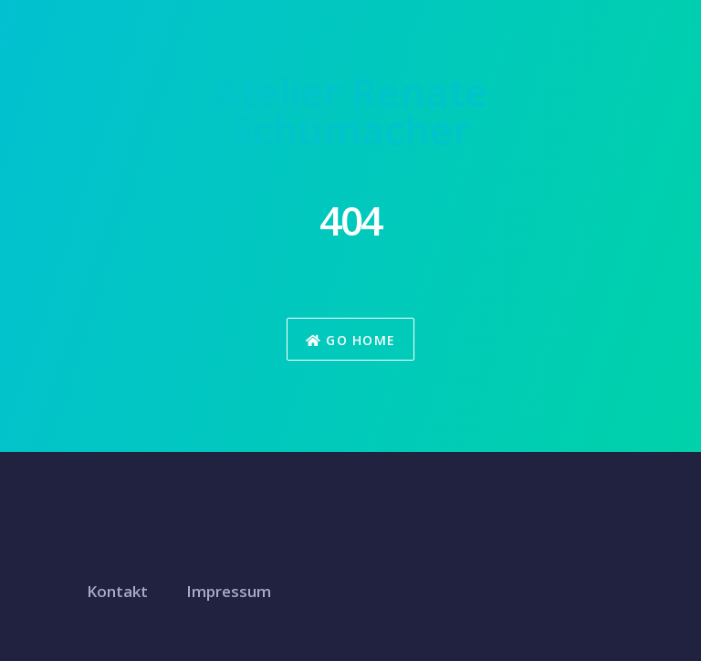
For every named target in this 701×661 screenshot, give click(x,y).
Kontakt (117, 591)
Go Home (351, 340)
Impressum (228, 591)
